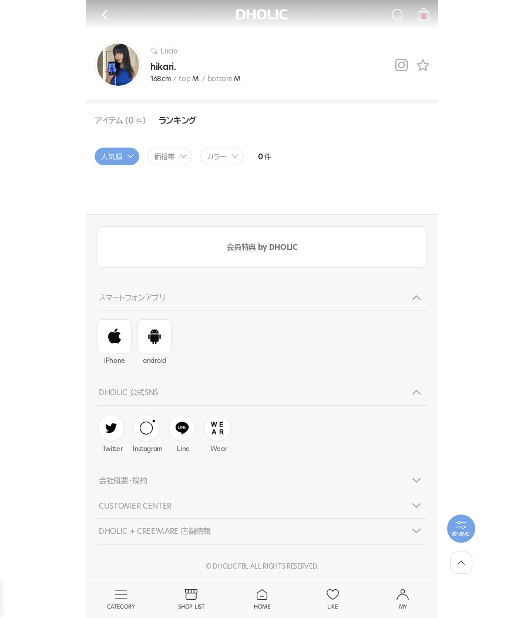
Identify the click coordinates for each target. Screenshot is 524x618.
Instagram (148, 434)
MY (403, 599)
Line (182, 434)
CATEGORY (121, 599)
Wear (217, 434)
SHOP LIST (191, 599)
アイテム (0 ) (120, 120)
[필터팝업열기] (461, 529)
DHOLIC (262, 14)
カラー (217, 157)
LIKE (332, 599)
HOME (262, 599)
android (154, 342)
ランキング (178, 120)
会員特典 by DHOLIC (261, 247)
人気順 (111, 157)
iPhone (115, 342)
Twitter (111, 434)
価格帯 (164, 157)
